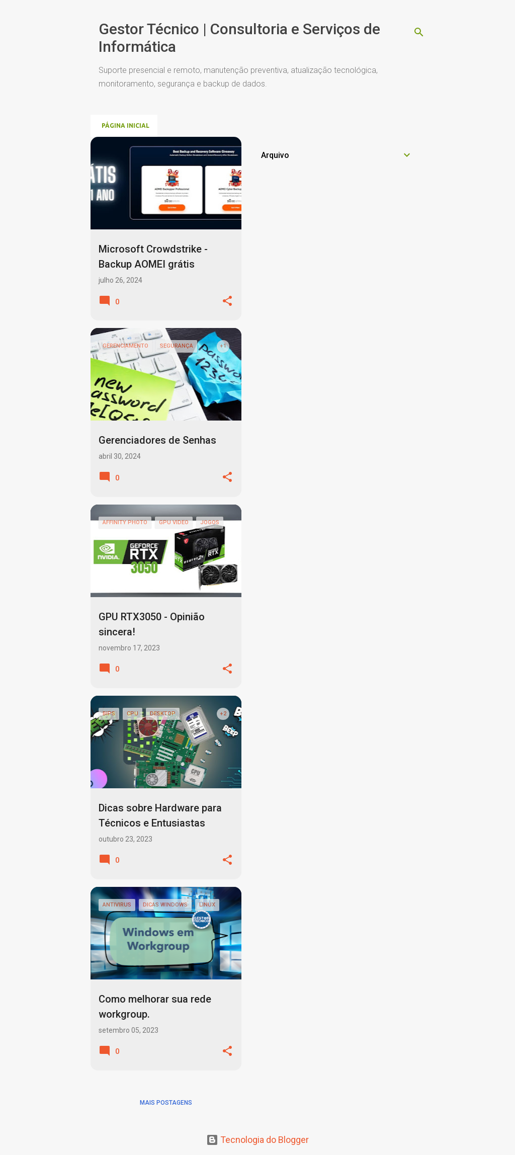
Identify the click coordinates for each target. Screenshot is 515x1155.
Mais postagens (166, 1102)
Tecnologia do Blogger (257, 1139)
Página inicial (125, 125)
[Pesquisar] (419, 32)
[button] (227, 301)
